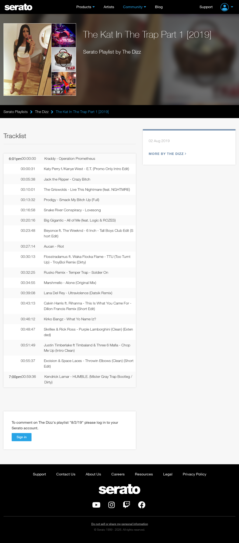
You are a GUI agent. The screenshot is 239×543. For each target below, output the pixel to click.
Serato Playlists (16, 111)
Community (133, 6)
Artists (109, 6)
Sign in (22, 441)
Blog (159, 6)
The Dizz (42, 111)
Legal (167, 477)
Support (206, 6)
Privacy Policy (194, 477)
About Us (93, 477)
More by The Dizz (167, 154)
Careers (118, 477)
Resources (144, 477)
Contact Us (65, 477)
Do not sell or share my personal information (119, 527)
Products (83, 6)
